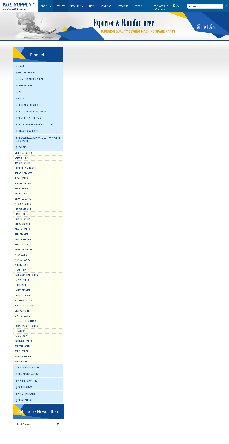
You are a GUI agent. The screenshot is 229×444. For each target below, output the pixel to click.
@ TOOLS (20, 98)
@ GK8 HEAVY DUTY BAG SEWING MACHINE (35, 124)
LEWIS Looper (21, 270)
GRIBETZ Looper (22, 295)
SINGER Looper (22, 193)
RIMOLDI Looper (22, 229)
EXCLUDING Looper (24, 305)
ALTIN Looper (21, 361)
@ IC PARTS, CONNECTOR (27, 131)
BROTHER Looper (23, 316)
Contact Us (122, 6)
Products (60, 6)
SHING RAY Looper (23, 199)
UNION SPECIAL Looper (25, 168)
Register (160, 9)
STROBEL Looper (23, 183)
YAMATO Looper (22, 158)
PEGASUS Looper (23, 209)
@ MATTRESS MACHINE (26, 380)
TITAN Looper (21, 178)
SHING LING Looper (24, 249)
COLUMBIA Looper (23, 341)
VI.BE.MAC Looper (23, 153)
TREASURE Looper (23, 173)
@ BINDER (20, 66)
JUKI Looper (21, 285)
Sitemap (137, 6)
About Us (46, 6)
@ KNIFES (20, 92)
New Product (77, 6)
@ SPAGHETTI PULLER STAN (28, 118)
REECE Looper (21, 234)
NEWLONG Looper (23, 239)
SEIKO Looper (21, 244)
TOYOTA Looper (22, 163)
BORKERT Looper (23, 346)
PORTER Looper (22, 219)
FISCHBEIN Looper (23, 300)
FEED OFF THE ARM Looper (27, 321)
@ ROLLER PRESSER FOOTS (28, 105)
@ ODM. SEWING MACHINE (27, 374)
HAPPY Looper (22, 280)
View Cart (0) (161, 5)
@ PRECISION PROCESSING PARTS (31, 111)
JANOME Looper (22, 290)
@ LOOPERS (21, 147)
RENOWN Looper (23, 224)
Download (105, 6)
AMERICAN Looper (23, 356)
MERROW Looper (23, 204)
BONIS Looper (21, 351)
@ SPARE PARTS (23, 400)
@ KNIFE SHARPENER (25, 393)
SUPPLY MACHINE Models (27, 367)
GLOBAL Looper (22, 310)
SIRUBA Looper (22, 188)
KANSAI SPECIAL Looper (26, 275)
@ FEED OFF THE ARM (25, 72)
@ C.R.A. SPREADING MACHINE (29, 79)
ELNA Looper (21, 331)
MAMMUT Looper (23, 260)
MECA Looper (21, 254)
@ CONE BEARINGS (24, 387)
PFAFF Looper (21, 214)
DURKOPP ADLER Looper (26, 326)
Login (177, 5)
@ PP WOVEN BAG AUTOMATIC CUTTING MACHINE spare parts (38, 139)
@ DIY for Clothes (25, 85)
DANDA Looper (22, 336)
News (92, 6)
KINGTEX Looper (22, 265)
